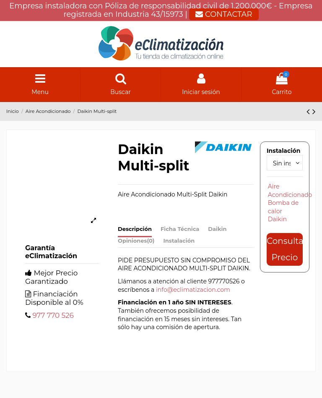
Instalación (179, 240)
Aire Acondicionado (290, 191)
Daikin (217, 228)
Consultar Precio (285, 249)
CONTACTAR (223, 14)
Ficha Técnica (180, 228)
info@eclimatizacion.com (193, 289)
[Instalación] (285, 162)
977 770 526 (52, 315)
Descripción (135, 228)
